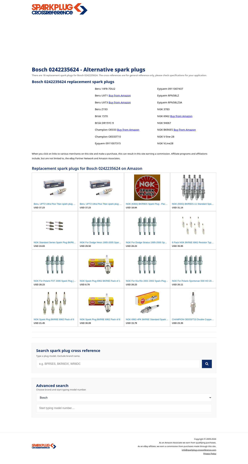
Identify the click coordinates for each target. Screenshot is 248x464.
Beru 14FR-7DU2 (105, 88)
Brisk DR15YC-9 (104, 123)
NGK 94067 (164, 123)
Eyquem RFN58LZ (168, 95)
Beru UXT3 (101, 102)
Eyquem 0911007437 (170, 88)
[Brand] (124, 397)
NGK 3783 (163, 109)
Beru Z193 (101, 109)
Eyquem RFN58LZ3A (169, 102)
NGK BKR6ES (165, 129)
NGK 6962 (163, 116)
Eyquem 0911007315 (108, 143)
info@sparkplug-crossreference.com (199, 450)
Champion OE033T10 (108, 136)
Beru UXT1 (101, 95)
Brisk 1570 (101, 116)
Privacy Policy (209, 453)
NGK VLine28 (165, 143)
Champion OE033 (105, 129)
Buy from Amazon (120, 95)
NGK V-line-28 (165, 136)
